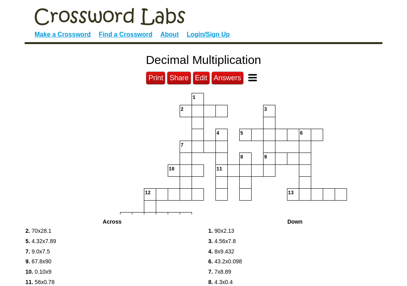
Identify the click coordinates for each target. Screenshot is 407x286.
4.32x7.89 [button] (40, 241)
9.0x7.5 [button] (37, 251)
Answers (227, 78)
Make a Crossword (63, 34)
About (170, 34)
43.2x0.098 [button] (225, 261)
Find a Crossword (125, 34)
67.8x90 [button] (38, 261)
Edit (201, 78)
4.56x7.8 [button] (222, 241)
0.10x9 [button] (38, 272)
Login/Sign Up (208, 34)
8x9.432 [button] (221, 251)
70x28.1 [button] (38, 231)
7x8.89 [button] (219, 272)
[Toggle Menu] (253, 78)
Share (178, 78)
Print (155, 78)
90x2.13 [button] (221, 231)
